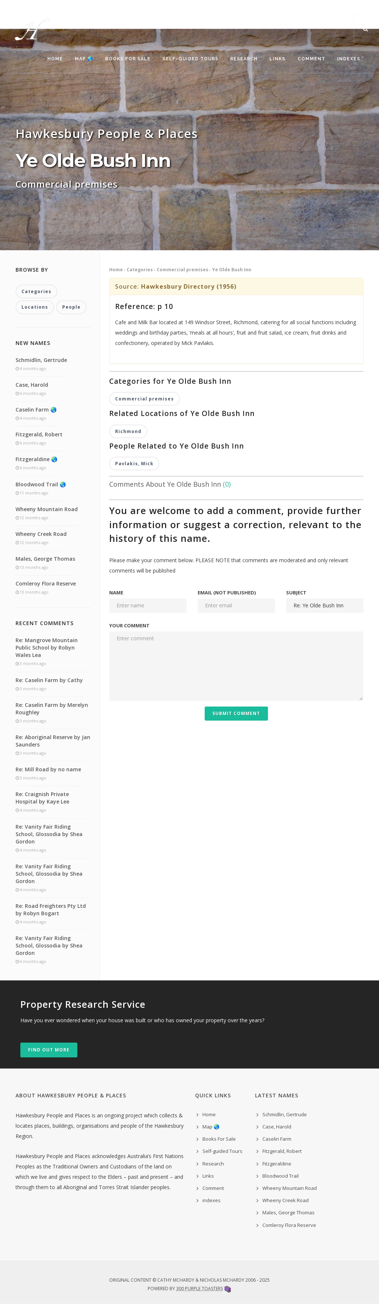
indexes (211, 1201)
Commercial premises (182, 271)
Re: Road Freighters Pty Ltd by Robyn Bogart (51, 910)
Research (241, 59)
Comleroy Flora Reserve (46, 584)
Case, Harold (32, 385)
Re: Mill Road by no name (48, 770)
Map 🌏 (80, 59)
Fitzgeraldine (276, 1164)
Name (116, 593)
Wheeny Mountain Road (47, 509)
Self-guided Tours (187, 59)
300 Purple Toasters (199, 1289)
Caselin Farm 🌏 (36, 410)
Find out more (49, 1050)
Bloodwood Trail (280, 1176)
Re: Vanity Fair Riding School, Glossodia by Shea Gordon (49, 835)
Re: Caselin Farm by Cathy (49, 680)
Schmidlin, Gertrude (41, 360)
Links (276, 59)
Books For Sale (124, 59)
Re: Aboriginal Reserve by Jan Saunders (53, 741)
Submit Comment (236, 714)
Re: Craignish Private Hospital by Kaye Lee (42, 799)
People (71, 308)
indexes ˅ (350, 59)
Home (50, 59)
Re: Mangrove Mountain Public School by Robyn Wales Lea (47, 649)
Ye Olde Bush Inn (231, 271)
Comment (310, 59)
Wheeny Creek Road (41, 534)
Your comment (129, 626)
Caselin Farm (276, 1140)
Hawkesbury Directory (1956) (189, 287)
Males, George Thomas (45, 559)
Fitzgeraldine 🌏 (36, 460)
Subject (296, 593)
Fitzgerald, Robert (39, 435)
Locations (34, 308)
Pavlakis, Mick (134, 464)
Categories (140, 271)
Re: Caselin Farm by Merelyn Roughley (52, 709)
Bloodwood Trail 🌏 (41, 485)
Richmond (128, 432)
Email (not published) (227, 593)
